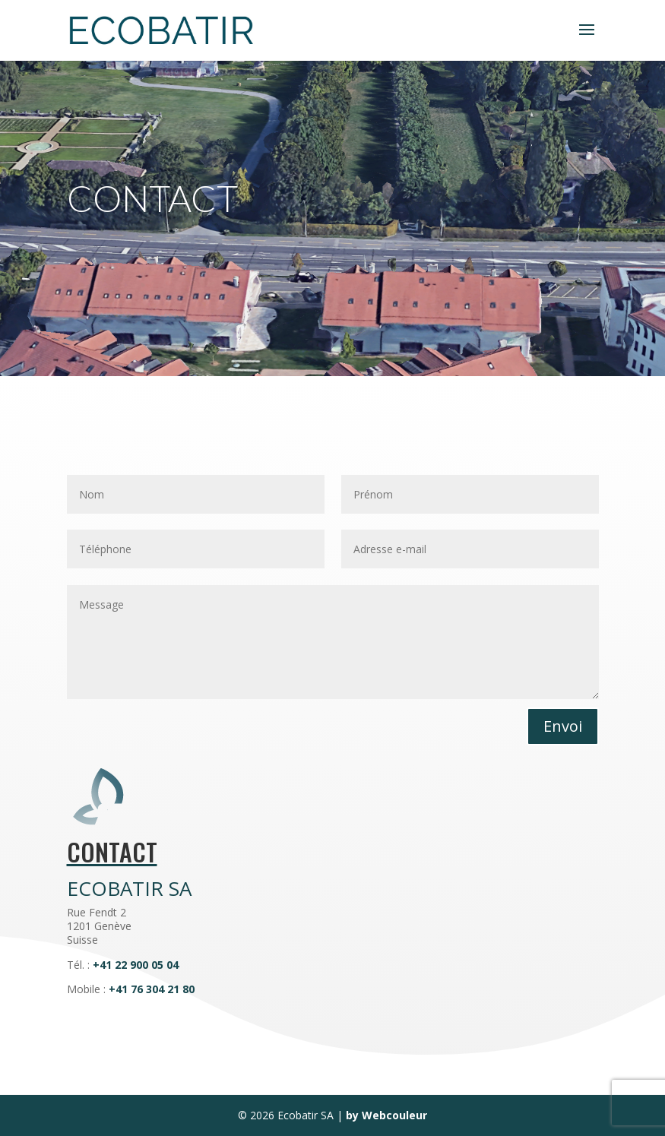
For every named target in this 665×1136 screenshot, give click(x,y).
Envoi (562, 726)
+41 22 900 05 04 (136, 964)
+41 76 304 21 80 (152, 989)
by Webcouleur (386, 1115)
